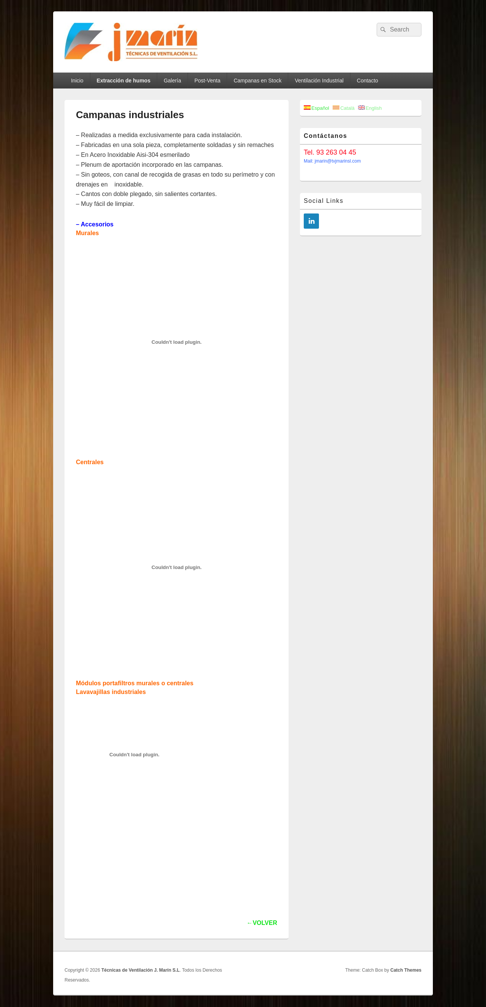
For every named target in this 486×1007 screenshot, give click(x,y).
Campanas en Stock (257, 80)
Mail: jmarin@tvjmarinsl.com (332, 161)
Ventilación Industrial (319, 80)
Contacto (367, 80)
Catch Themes (405, 970)
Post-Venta (207, 80)
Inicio (77, 80)
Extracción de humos (124, 80)
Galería (172, 80)
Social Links (324, 201)
